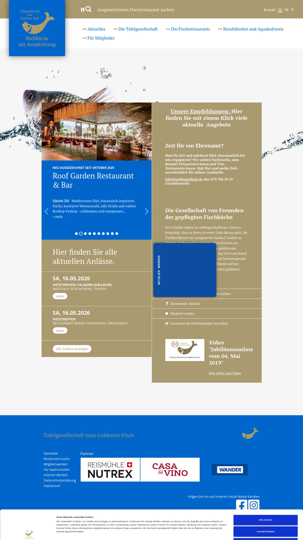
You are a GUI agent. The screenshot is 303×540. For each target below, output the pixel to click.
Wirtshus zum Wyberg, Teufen (96, 283)
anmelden (236, 433)
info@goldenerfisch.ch (183, 179)
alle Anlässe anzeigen (72, 348)
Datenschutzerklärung (60, 480)
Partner (87, 453)
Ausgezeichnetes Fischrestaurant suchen (127, 9)
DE (280, 10)
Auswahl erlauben (265, 504)
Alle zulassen (265, 492)
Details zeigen (188, 532)
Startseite (51, 453)
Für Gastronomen (57, 469)
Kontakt (270, 10)
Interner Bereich (56, 475)
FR (287, 10)
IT (292, 10)
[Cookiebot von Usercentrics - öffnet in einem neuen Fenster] (29, 532)
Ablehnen (265, 515)
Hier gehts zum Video (225, 373)
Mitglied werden (180, 313)
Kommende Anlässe (182, 303)
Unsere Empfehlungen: (201, 111)
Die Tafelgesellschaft (135, 29)
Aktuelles (93, 29)
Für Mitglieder (98, 38)
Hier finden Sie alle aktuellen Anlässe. (85, 256)
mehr (60, 296)
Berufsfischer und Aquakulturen (250, 29)
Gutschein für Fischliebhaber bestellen (196, 323)
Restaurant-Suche (57, 458)
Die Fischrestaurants (188, 29)
